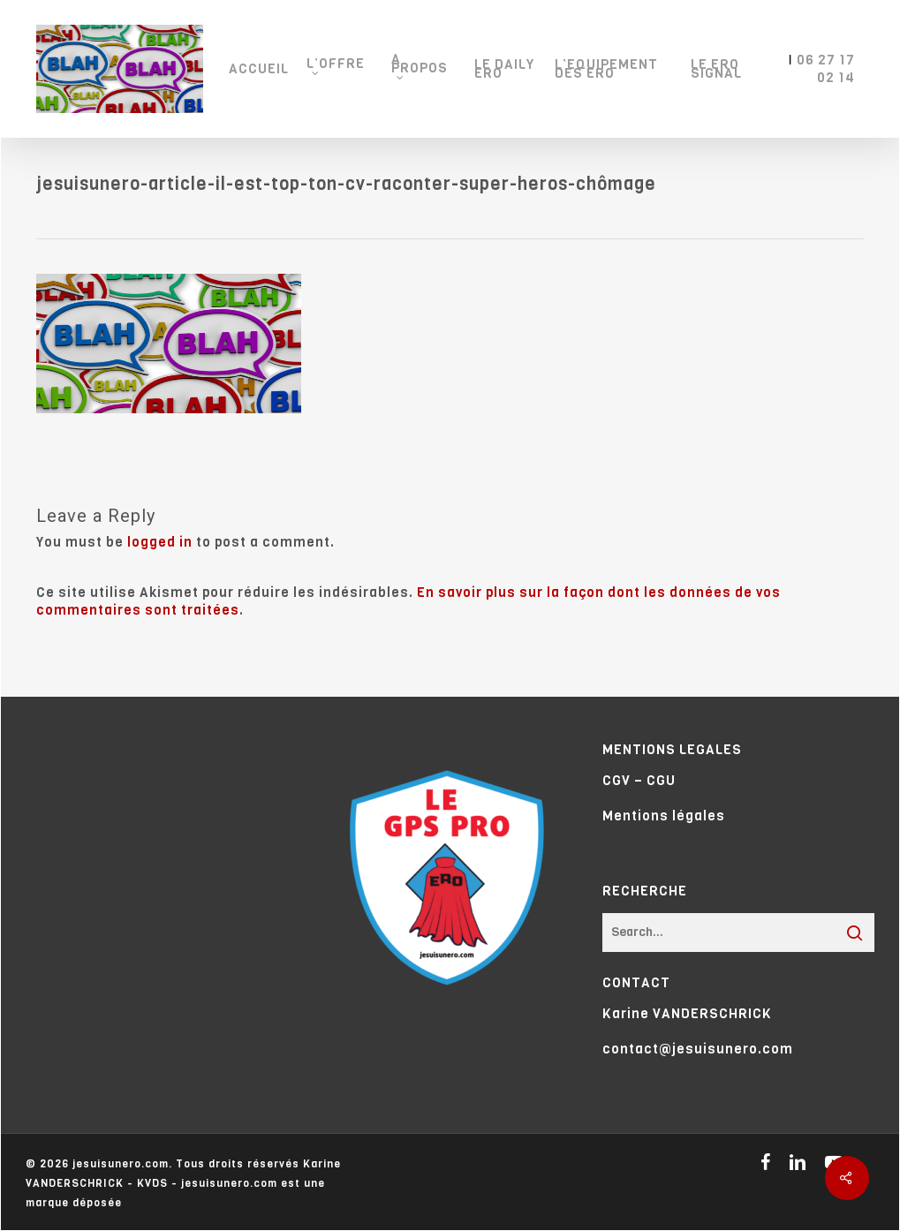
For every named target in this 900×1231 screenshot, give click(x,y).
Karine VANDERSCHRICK (687, 1014)
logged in (160, 542)
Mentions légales (663, 816)
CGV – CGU (639, 780)
